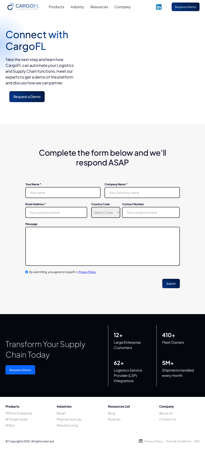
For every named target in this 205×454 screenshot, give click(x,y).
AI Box (10, 425)
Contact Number (133, 204)
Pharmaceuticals (69, 419)
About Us (166, 413)
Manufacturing (67, 425)
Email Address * (35, 204)
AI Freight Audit (16, 419)
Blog (111, 413)
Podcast (114, 419)
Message (31, 224)
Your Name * (33, 184)
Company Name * (116, 184)
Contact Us (167, 419)
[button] (57, 6)
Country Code (100, 204)
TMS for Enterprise (18, 413)
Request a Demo (20, 370)
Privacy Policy (87, 272)
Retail (61, 413)
